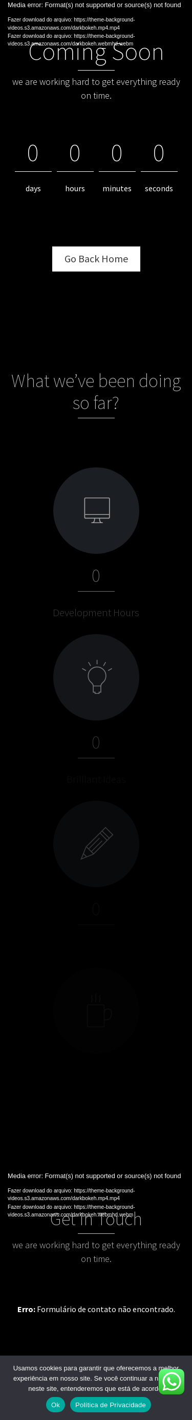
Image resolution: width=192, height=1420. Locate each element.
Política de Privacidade (110, 1405)
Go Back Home (96, 258)
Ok (55, 1405)
